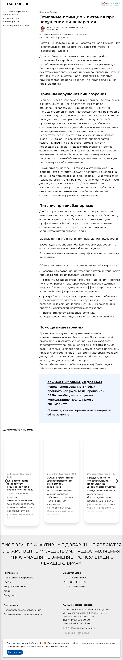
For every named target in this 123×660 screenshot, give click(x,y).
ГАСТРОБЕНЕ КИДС (74, 582)
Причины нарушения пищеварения (15, 13)
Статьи (53, 12)
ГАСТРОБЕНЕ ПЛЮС (75, 577)
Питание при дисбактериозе (11, 20)
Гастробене (11, 572)
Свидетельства (72, 572)
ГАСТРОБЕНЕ (18, 4)
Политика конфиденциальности (23, 614)
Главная (43, 12)
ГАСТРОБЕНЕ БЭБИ (74, 586)
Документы (11, 605)
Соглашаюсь (14, 652)
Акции (7, 590)
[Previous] (6, 481)
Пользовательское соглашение (22, 610)
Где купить (10, 595)
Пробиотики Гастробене (18, 577)
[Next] (116, 481)
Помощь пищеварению (17, 25)
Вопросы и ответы (15, 586)
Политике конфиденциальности (49, 646)
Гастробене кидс (62, 352)
